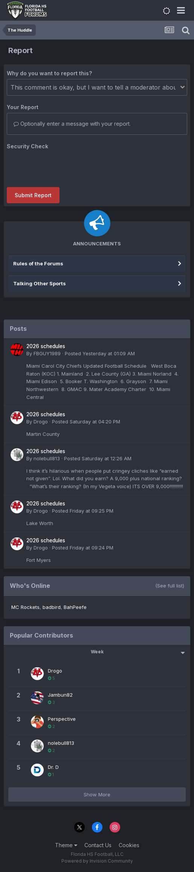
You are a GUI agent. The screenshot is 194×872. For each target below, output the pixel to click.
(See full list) (169, 586)
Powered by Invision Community (97, 861)
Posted (100, 353)
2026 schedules (45, 346)
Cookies (129, 845)
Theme (66, 845)
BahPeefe (75, 607)
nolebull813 (47, 458)
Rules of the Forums (38, 263)
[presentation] (64, 166)
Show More (97, 794)
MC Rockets (25, 607)
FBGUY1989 (47, 353)
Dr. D (53, 767)
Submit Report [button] (33, 195)
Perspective (62, 719)
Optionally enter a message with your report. (72, 123)
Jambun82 (60, 695)
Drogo (41, 421)
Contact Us (98, 845)
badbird (52, 607)
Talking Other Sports (39, 283)
